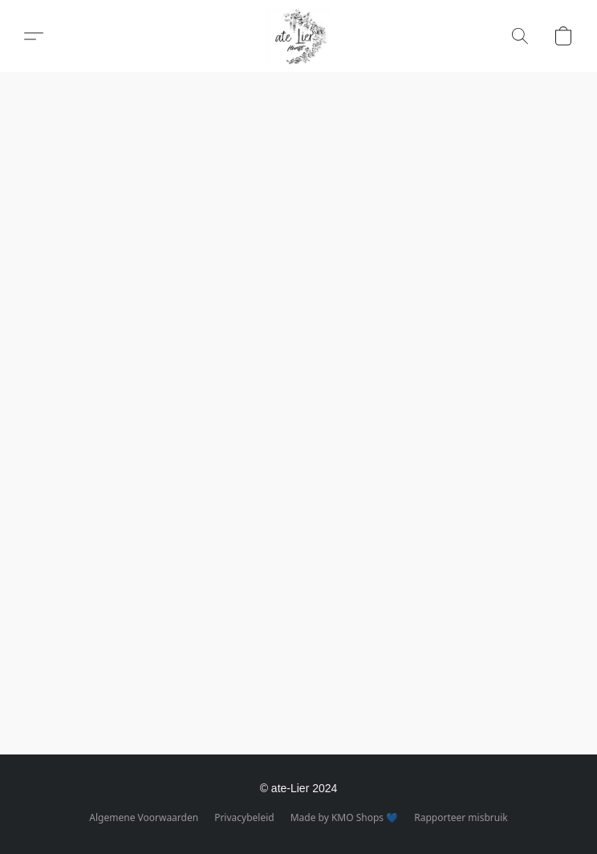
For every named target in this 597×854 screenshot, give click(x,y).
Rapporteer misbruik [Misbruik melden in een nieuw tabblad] (460, 817)
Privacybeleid (244, 817)
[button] (298, 36)
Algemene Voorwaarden (143, 817)
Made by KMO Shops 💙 (344, 817)
